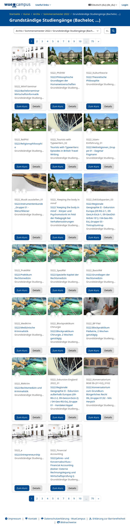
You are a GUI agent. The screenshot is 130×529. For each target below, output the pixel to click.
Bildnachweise (66, 522)
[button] (102, 5)
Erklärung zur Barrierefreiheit (107, 518)
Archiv (36, 14)
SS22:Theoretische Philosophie (96, 78)
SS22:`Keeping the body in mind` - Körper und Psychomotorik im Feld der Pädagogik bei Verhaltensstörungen (64, 214)
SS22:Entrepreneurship (27, 454)
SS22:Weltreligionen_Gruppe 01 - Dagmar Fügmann (100, 151)
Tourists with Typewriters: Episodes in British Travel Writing (64, 151)
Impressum (13, 518)
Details (36, 106)
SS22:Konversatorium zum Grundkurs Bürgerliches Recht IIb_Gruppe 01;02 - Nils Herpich (99, 394)
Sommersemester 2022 (56, 14)
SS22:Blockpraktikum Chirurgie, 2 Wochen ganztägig (62, 335)
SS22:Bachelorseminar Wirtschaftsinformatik (27, 92)
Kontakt (31, 518)
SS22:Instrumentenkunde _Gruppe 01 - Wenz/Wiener (29, 207)
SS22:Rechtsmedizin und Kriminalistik (28, 389)
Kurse (26, 14)
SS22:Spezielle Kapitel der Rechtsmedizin (64, 276)
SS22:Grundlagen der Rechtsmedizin (98, 276)
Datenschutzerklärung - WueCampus (63, 518)
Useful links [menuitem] (42, 4)
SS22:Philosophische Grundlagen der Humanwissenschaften (63, 80)
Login (125, 4)
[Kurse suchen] (107, 31)
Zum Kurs (22, 106)
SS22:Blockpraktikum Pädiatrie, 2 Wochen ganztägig (98, 331)
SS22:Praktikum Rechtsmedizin (23, 276)
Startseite (14, 14)
